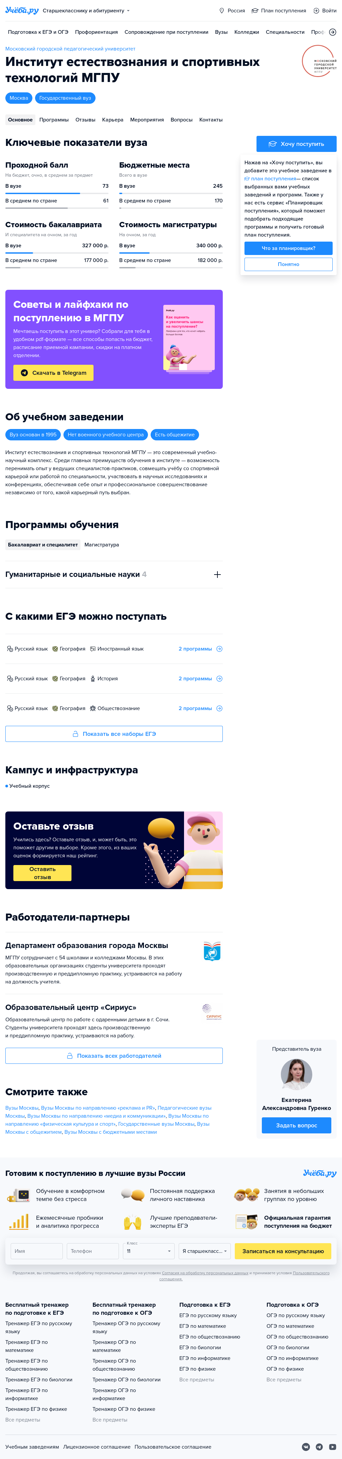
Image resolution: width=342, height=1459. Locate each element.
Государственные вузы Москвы (156, 1124)
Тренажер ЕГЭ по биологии (38, 1379)
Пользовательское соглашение (173, 1447)
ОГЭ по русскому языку (296, 1315)
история (108, 678)
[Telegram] (319, 1447)
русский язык (31, 649)
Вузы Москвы (21, 1108)
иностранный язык (121, 649)
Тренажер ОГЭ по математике (114, 1346)
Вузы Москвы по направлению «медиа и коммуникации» (96, 1116)
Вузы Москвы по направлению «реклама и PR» (98, 1108)
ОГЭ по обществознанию (297, 1337)
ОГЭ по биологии (288, 1347)
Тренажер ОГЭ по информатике (114, 1394)
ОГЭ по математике (290, 1326)
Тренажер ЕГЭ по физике (36, 1409)
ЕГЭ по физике (197, 1369)
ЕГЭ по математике (202, 1326)
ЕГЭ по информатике (204, 1358)
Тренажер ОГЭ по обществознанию (114, 1365)
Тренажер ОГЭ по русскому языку (126, 1327)
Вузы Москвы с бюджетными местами (110, 1132)
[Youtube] (333, 1447)
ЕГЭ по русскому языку (208, 1315)
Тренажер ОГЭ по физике (124, 1409)
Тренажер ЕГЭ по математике (26, 1346)
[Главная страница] (22, 11)
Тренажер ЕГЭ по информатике (26, 1394)
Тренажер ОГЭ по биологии (127, 1379)
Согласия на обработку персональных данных (205, 1273)
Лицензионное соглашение (97, 1447)
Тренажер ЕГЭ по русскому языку (38, 1327)
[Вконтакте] (306, 1447)
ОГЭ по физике (285, 1369)
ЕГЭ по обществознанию (209, 1337)
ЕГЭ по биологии (200, 1347)
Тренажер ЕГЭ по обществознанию (26, 1365)
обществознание (119, 708)
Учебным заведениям (32, 1447)
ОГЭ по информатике (293, 1358)
